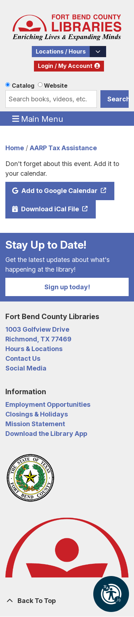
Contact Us (22, 358)
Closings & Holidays (36, 414)
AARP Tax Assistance (63, 148)
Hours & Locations (34, 349)
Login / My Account (65, 66)
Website (56, 85)
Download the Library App (46, 433)
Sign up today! (67, 287)
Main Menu (38, 119)
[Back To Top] (67, 600)
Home (14, 148)
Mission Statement (35, 424)
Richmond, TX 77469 (38, 339)
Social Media (25, 368)
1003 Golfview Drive (37, 329)
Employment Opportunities (47, 404)
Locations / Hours (61, 51)
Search (118, 99)
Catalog (23, 85)
